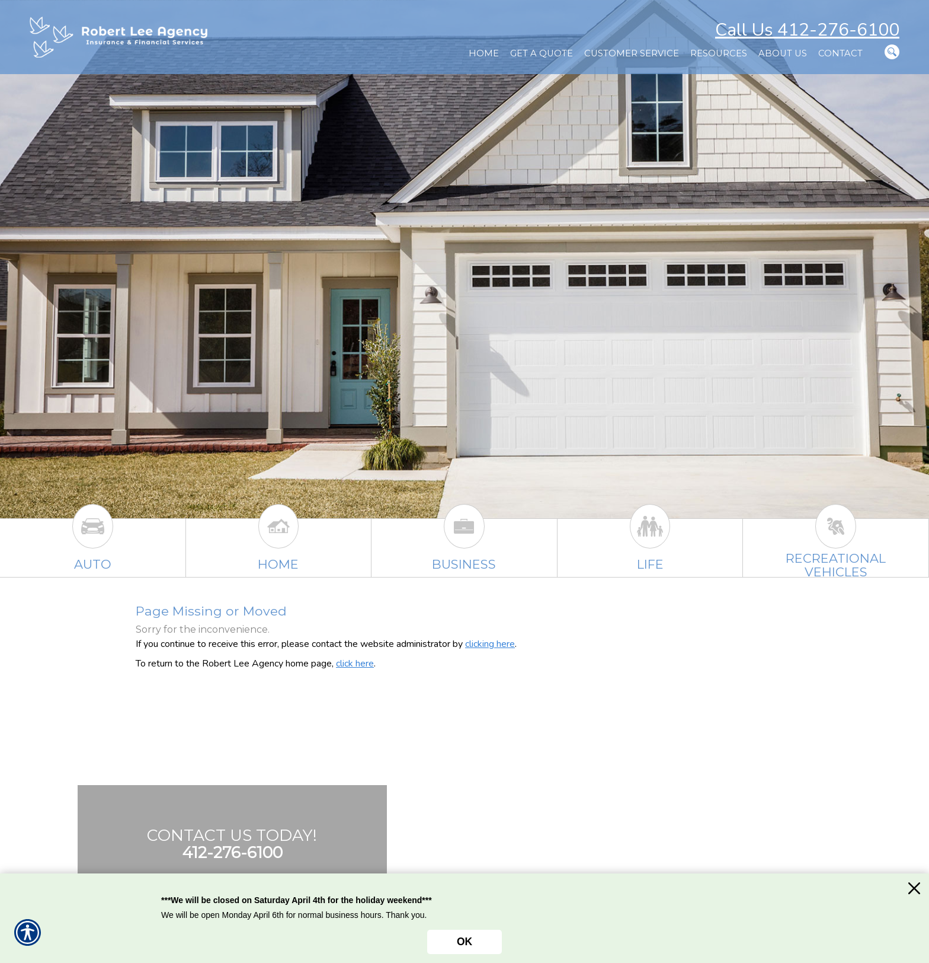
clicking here (490, 643)
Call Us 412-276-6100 (807, 30)
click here (355, 663)
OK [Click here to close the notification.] (464, 942)
